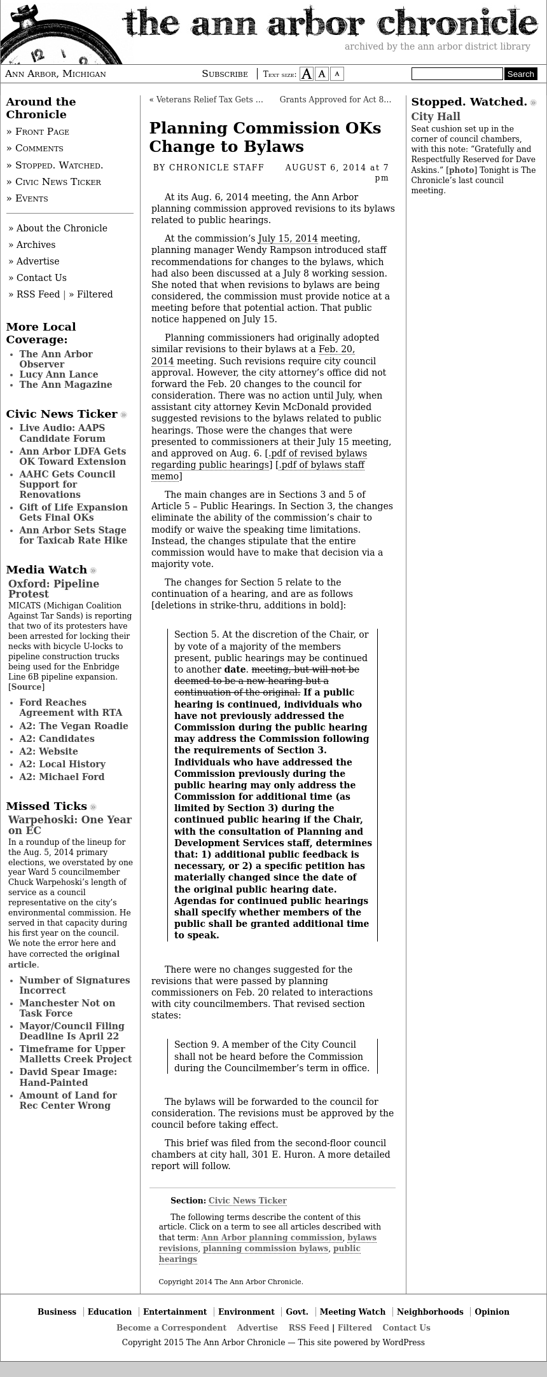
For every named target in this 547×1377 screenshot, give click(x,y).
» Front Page (38, 131)
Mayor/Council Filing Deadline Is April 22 (72, 1031)
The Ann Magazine (66, 385)
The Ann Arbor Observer (56, 359)
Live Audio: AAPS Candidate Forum (63, 433)
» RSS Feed (34, 294)
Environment (246, 1312)
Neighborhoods (430, 1312)
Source (26, 687)
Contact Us (407, 1327)
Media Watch (47, 569)
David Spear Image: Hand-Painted (69, 1077)
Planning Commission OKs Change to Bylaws (265, 137)
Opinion (492, 1312)
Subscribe (225, 73)
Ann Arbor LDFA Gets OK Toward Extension (73, 456)
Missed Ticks (47, 806)
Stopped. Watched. (470, 101)
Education (110, 1312)
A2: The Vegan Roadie (74, 726)
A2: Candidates (57, 739)
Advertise (257, 1327)
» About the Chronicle (57, 228)
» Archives (32, 245)
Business (57, 1312)
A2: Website (49, 751)
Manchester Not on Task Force (68, 1008)
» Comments (35, 148)
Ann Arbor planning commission (271, 1237)
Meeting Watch (353, 1312)
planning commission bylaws (265, 1248)
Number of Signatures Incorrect (75, 985)
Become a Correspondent (171, 1327)
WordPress (403, 1342)
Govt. (297, 1312)
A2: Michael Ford (62, 777)
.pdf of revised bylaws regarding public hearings (259, 459)
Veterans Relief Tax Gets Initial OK (225, 99)
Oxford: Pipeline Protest (53, 589)
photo (461, 170)
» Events (27, 198)
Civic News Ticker (248, 1200)
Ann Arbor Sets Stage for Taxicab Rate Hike (74, 535)
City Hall (436, 117)
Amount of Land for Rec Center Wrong (68, 1100)
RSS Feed (309, 1327)
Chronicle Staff (217, 167)
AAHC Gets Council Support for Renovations (68, 484)
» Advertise (34, 261)
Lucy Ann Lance (59, 374)
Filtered (355, 1327)
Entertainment (175, 1312)
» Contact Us (37, 278)
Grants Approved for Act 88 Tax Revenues (363, 99)
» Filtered (91, 294)
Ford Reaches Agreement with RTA (71, 707)
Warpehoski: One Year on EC (70, 825)
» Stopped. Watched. (55, 165)
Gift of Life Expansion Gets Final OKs (74, 512)
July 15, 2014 (288, 238)
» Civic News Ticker (53, 182)
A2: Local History (63, 764)
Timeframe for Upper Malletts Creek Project (76, 1054)
